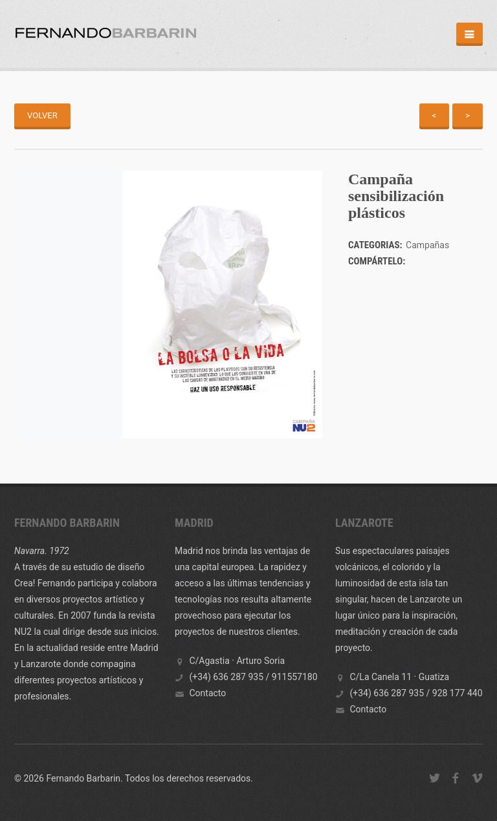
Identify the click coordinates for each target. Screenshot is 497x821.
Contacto (207, 693)
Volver (42, 115)
